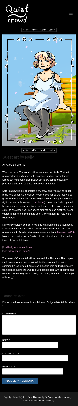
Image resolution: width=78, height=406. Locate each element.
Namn (6, 340)
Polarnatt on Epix (66, 232)
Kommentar (9, 313)
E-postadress (11, 353)
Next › (43, 30)
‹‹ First (26, 30)
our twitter (39, 202)
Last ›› (52, 30)
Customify (49, 400)
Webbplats (8, 366)
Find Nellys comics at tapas (17, 247)
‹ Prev (34, 30)
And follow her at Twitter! (16, 251)
